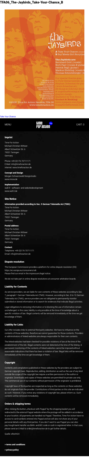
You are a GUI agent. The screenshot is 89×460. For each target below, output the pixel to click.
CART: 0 (80, 124)
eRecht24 (15, 433)
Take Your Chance (8, 116)
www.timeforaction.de (22, 167)
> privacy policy (12, 449)
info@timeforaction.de (21, 164)
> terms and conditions (15, 444)
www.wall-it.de (11, 191)
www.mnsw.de (11, 179)
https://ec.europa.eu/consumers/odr (21, 270)
